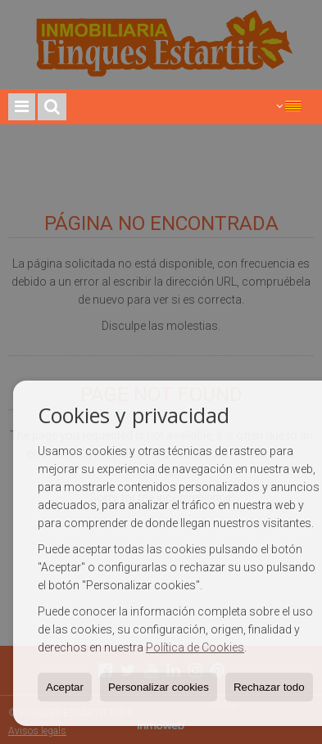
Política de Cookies (195, 647)
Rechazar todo (269, 687)
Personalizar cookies (158, 687)
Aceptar (65, 687)
